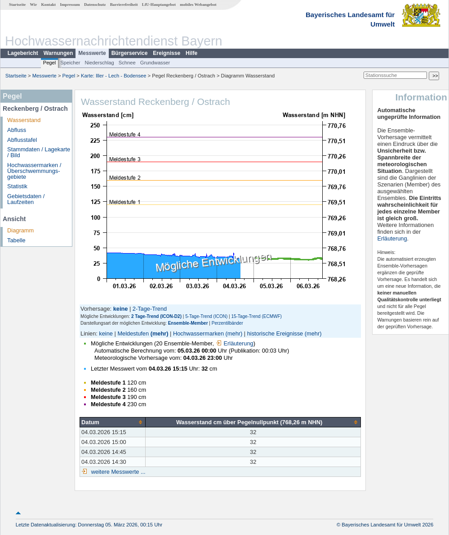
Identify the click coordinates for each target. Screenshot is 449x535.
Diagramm (20, 230)
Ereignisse (166, 53)
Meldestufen (133, 333)
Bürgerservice (129, 53)
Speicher (70, 62)
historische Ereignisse (275, 333)
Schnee (127, 62)
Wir (33, 4)
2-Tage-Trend (150, 308)
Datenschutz (95, 4)
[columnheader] (113, 422)
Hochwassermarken (198, 333)
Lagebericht (23, 53)
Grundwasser (155, 62)
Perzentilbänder (227, 323)
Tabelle (16, 240)
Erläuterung (234, 343)
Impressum (70, 4)
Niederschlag (99, 62)
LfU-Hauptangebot (159, 4)
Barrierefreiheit (124, 4)
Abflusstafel (22, 139)
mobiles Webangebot (198, 4)
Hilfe (191, 53)
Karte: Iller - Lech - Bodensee (114, 75)
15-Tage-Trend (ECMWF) (256, 316)
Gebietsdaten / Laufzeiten (25, 199)
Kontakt (48, 4)
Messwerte (92, 53)
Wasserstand (23, 120)
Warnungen (58, 53)
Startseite (17, 4)
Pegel (49, 62)
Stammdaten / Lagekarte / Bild (38, 152)
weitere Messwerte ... (117, 471)
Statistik (17, 186)
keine (106, 333)
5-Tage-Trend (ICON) (206, 316)
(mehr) (160, 333)
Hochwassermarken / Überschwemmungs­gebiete (34, 171)
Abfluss (16, 130)
